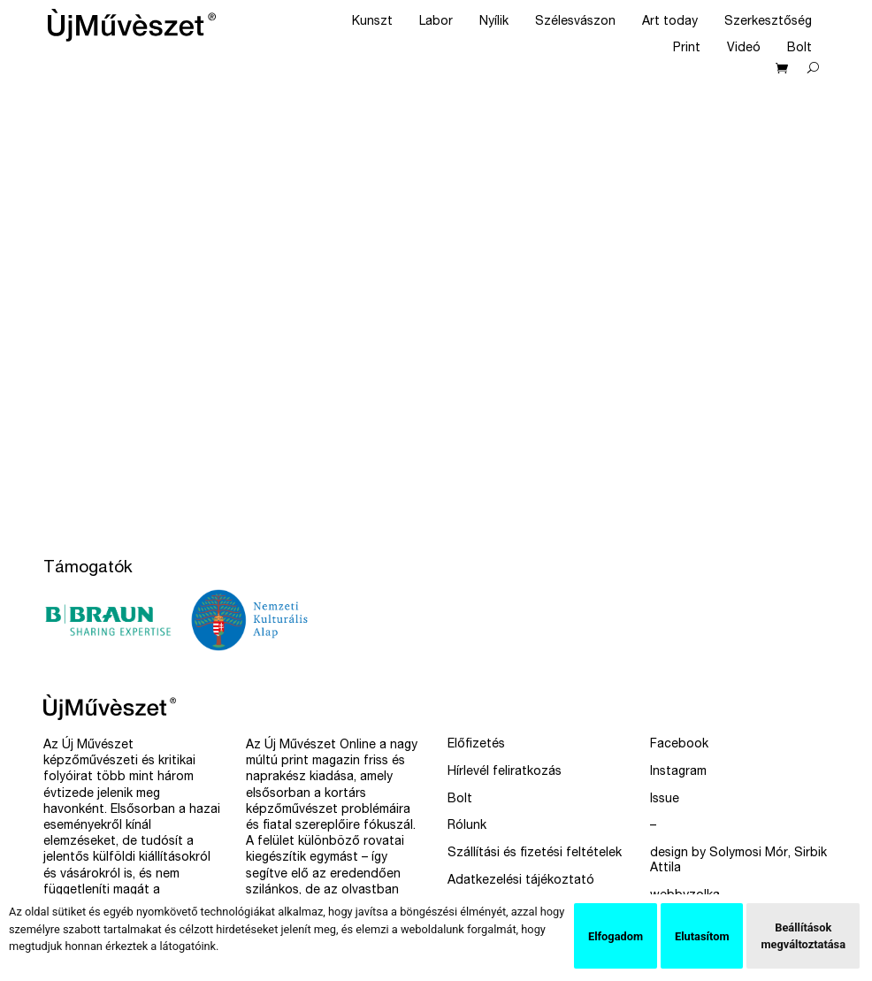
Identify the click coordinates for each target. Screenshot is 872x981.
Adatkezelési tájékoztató (520, 881)
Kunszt (372, 22)
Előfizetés (476, 745)
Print (686, 48)
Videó (744, 48)
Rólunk (466, 826)
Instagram (678, 772)
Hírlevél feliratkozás (504, 772)
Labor (436, 22)
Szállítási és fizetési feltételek (534, 853)
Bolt (799, 48)
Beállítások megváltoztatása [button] (803, 936)
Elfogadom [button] (615, 936)
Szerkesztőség (768, 22)
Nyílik (494, 22)
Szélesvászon (575, 22)
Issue (664, 799)
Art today (670, 22)
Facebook (679, 745)
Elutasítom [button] (702, 936)
